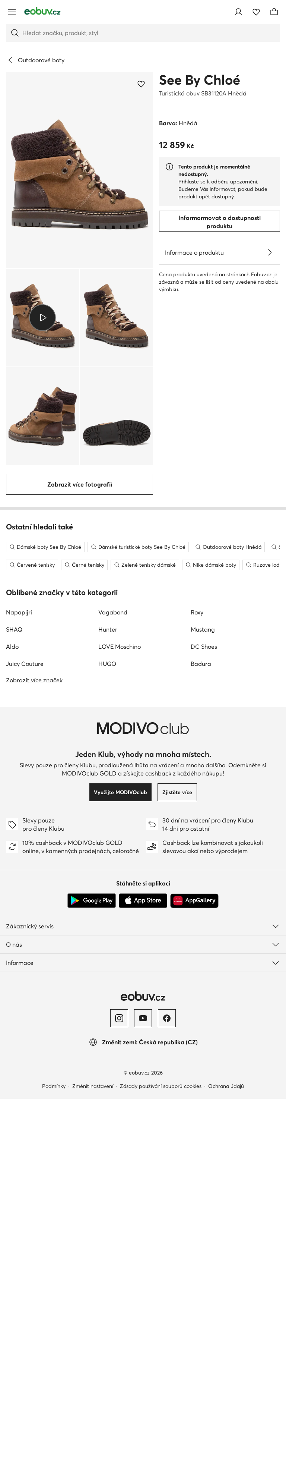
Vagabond (112, 927)
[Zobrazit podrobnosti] (270, 252)
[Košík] (274, 12)
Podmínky (54, 1401)
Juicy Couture (25, 978)
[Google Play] (91, 1215)
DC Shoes (204, 961)
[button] (79, 170)
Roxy (197, 927)
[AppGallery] (194, 1215)
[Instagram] (119, 1333)
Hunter (107, 944)
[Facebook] (167, 1333)
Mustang (203, 944)
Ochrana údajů (226, 1401)
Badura (201, 978)
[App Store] (143, 1215)
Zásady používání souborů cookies (160, 1401)
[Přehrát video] (42, 317)
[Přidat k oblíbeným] (141, 84)
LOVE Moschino (119, 961)
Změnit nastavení (92, 1401)
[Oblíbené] (256, 12)
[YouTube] (143, 1333)
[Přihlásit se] (238, 12)
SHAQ (14, 944)
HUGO (107, 978)
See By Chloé (199, 80)
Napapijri (19, 927)
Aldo (12, 961)
